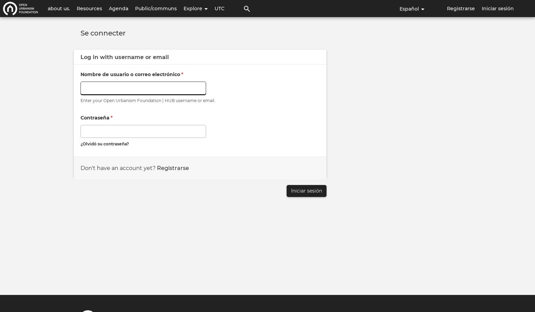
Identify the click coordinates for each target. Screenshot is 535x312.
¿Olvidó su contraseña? (105, 143)
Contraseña (97, 118)
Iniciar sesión (498, 8)
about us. (59, 8)
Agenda (118, 8)
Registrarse (461, 8)
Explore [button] (196, 8)
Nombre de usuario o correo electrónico (132, 74)
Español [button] (412, 9)
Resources (89, 8)
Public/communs (156, 8)
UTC (220, 8)
